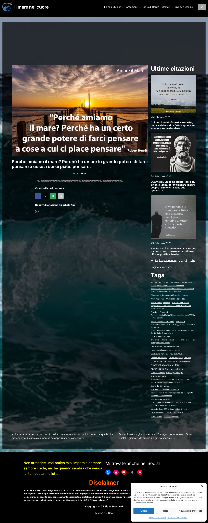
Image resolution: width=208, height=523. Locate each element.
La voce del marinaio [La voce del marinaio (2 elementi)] (159, 358)
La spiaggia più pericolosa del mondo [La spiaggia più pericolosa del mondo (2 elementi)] (165, 350)
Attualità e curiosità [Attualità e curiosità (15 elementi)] (180, 302)
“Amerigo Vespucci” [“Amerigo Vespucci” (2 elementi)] (171, 416)
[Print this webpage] (61, 196)
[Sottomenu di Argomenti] (139, 7)
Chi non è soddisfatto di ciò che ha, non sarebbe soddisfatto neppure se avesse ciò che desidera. (173, 125)
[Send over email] (53, 196)
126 (193, 260)
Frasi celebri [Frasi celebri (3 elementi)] (180, 321)
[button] (202, 486)
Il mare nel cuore (31, 7)
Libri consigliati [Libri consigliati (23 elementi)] (175, 357)
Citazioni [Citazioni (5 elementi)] (154, 312)
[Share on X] (45, 196)
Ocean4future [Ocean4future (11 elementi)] (177, 369)
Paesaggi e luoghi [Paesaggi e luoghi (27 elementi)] (174, 372)
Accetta (143, 511)
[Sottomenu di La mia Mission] (122, 7)
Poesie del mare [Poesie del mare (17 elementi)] (158, 376)
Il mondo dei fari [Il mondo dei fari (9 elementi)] (163, 337)
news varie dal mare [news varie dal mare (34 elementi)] (160, 369)
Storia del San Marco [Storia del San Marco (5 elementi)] (160, 386)
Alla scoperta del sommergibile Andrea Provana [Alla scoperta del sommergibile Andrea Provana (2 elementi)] (169, 295)
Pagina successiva (163, 267)
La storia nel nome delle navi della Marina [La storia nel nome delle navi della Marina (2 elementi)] (167, 354)
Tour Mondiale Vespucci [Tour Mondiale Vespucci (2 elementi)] (160, 399)
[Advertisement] (104, 42)
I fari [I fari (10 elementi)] (153, 337)
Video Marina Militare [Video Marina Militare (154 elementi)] (161, 412)
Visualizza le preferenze (190, 511)
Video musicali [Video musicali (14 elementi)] (180, 413)
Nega (165, 511)
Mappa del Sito (104, 513)
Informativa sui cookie (157, 518)
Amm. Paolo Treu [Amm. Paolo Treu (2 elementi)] (157, 299)
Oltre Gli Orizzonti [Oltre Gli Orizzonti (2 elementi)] (158, 373)
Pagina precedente (163, 260)
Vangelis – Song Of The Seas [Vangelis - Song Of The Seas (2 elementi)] (162, 409)
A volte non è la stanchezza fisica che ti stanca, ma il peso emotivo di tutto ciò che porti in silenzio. (173, 251)
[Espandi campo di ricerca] (202, 7)
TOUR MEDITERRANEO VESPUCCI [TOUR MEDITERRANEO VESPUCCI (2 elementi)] (165, 390)
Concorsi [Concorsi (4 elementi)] (164, 312)
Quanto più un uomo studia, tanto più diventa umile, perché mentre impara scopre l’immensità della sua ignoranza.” (173, 186)
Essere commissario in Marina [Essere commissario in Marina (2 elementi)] (162, 321)
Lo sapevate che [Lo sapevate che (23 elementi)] (158, 361)
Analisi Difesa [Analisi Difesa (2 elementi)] (156, 303)
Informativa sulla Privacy (177, 518)
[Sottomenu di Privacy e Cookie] (194, 7)
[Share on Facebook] (38, 196)
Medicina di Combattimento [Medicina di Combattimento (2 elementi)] (179, 361)
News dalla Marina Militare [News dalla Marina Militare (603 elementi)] (165, 364)
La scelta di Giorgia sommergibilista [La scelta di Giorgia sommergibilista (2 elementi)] (165, 346)
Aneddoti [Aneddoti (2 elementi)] (166, 303)
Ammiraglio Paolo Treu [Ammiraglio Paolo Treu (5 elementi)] (175, 299)
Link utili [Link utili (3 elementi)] (187, 358)
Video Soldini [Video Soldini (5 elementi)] (156, 416)
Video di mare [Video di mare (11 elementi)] (181, 409)
